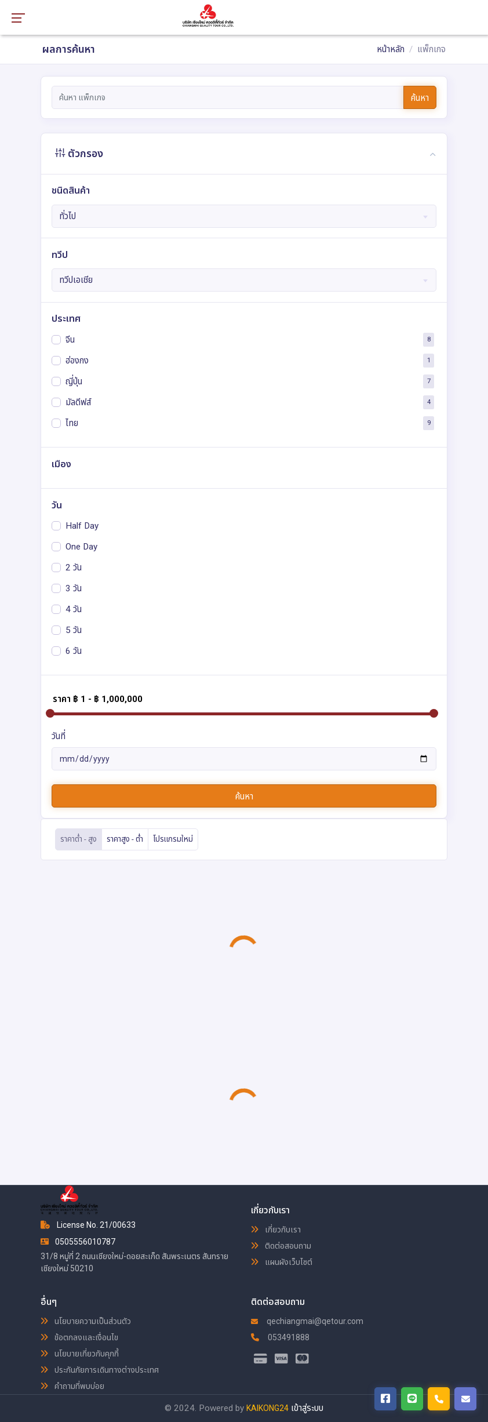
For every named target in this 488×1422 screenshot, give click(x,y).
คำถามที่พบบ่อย (72, 1386)
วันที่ (58, 736)
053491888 (280, 1337)
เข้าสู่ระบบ (307, 1408)
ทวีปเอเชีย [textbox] (76, 280)
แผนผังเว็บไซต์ (281, 1262)
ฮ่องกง (77, 360)
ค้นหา (420, 98)
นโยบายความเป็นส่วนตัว (86, 1321)
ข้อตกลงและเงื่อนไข (79, 1337)
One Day (81, 546)
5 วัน (73, 629)
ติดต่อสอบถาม (281, 1245)
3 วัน (73, 588)
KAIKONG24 (267, 1408)
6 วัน (73, 650)
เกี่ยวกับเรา (276, 1229)
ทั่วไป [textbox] (67, 216)
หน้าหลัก (391, 49)
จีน (70, 339)
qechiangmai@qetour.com (307, 1321)
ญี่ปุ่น (73, 381)
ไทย (71, 422)
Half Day (82, 525)
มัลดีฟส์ (78, 402)
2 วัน (73, 567)
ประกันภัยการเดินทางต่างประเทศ (100, 1369)
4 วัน (73, 608)
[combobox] (244, 216)
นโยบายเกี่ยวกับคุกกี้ (80, 1353)
